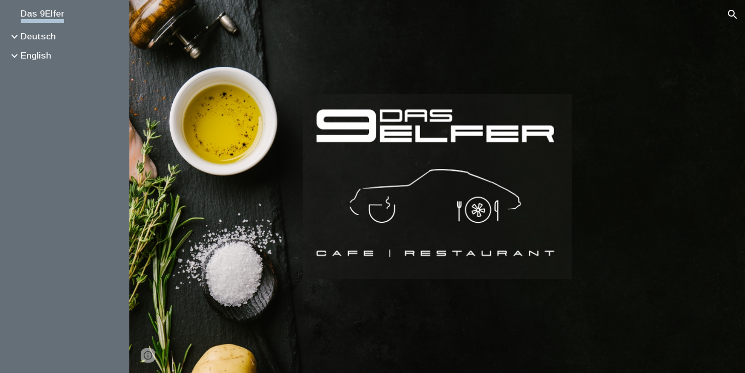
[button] (732, 14)
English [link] (36, 55)
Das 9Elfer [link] (42, 13)
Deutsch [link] (38, 36)
